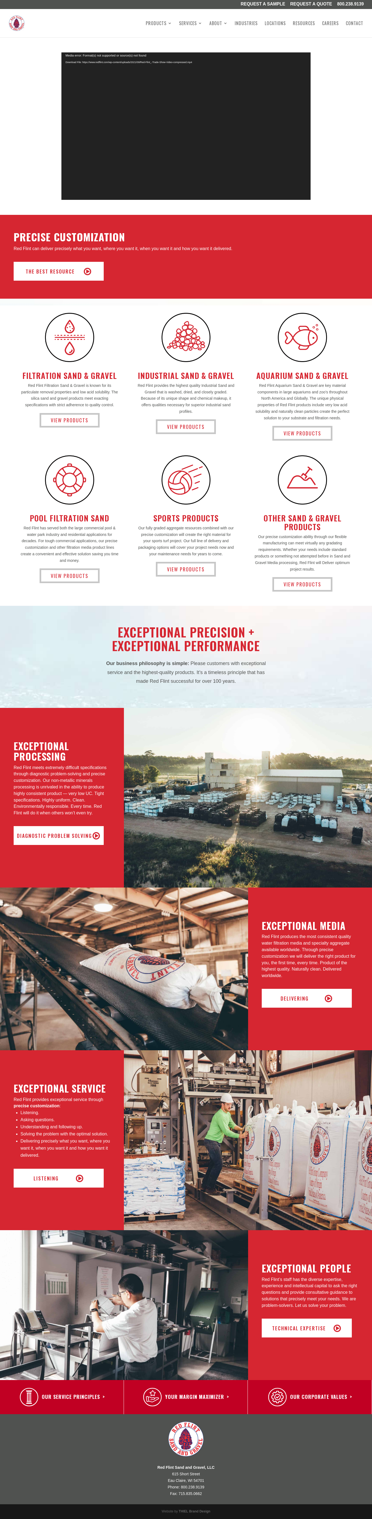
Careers (330, 23)
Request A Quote (311, 4)
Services (188, 23)
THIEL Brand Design (194, 1511)
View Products (69, 420)
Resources (304, 23)
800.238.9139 (350, 4)
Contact (354, 23)
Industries (246, 23)
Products (156, 23)
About (215, 23)
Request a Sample (263, 4)
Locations (275, 23)
